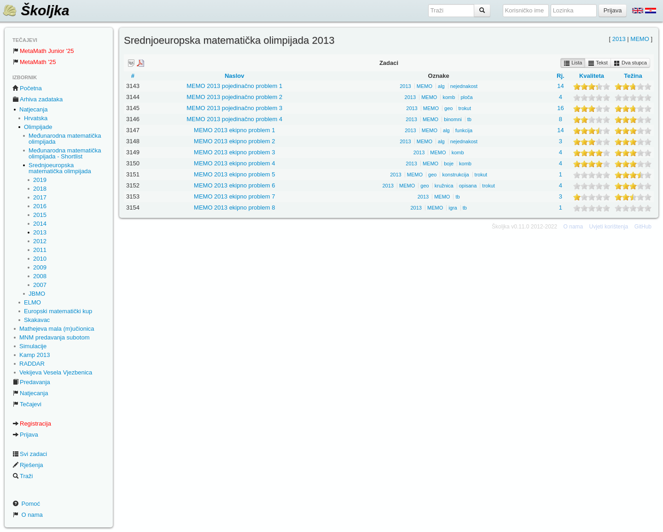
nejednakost (463, 86)
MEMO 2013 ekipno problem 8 (234, 207)
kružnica (444, 185)
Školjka (35, 10)
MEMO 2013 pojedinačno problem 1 (234, 85)
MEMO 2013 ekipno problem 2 (234, 141)
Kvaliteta (591, 75)
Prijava (25, 434)
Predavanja (31, 382)
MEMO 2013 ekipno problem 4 (234, 163)
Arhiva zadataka (37, 99)
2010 (40, 258)
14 (560, 85)
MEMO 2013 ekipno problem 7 (234, 196)
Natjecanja (33, 109)
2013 (40, 232)
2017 (40, 197)
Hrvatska (35, 118)
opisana (468, 185)
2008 (40, 276)
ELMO (32, 302)
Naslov (234, 75)
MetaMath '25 (34, 61)
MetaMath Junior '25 (43, 50)
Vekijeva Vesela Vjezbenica (55, 372)
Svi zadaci (29, 453)
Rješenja (27, 465)
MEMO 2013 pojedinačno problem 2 (234, 97)
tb (469, 119)
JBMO (37, 293)
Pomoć (26, 503)
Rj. (560, 75)
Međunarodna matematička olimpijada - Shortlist (65, 153)
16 (560, 108)
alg (441, 86)
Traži (22, 476)
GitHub (642, 226)
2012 (40, 241)
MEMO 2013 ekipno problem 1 (234, 130)
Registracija (31, 423)
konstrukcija (455, 174)
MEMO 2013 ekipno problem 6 (234, 185)
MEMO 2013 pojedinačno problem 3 (234, 108)
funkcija (463, 130)
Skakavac (37, 319)
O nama (27, 514)
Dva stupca (630, 63)
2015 (40, 214)
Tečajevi (26, 404)
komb (448, 97)
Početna (27, 88)
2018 (40, 188)
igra (452, 207)
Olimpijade (38, 126)
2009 (40, 267)
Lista (573, 63)
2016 (40, 206)
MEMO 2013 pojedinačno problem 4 (234, 119)
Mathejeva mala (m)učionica (56, 328)
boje (449, 163)
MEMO (639, 38)
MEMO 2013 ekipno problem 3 (234, 152)
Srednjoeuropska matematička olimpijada (60, 168)
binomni (453, 119)
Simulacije (33, 346)
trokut (465, 108)
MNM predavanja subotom (54, 337)
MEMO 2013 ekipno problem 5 (234, 174)
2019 (40, 179)
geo (448, 108)
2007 (40, 284)
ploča (466, 97)
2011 (40, 249)
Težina (633, 75)
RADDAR (32, 363)
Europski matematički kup (58, 311)
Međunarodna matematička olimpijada (65, 138)
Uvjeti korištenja (608, 226)
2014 (40, 223)
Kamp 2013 (34, 354)
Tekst (598, 63)
